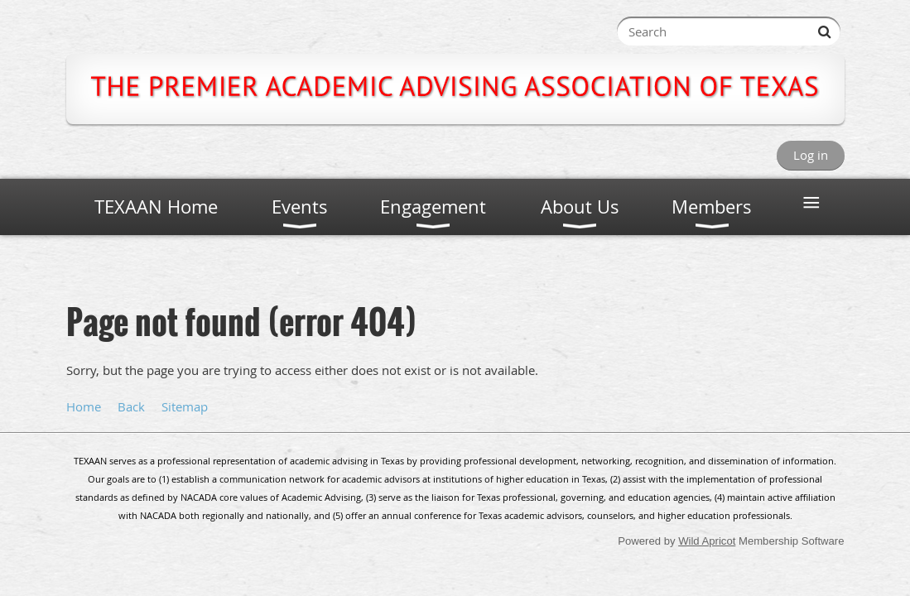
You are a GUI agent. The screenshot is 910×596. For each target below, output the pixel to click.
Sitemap (184, 406)
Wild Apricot (706, 541)
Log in (810, 155)
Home (83, 406)
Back (131, 406)
